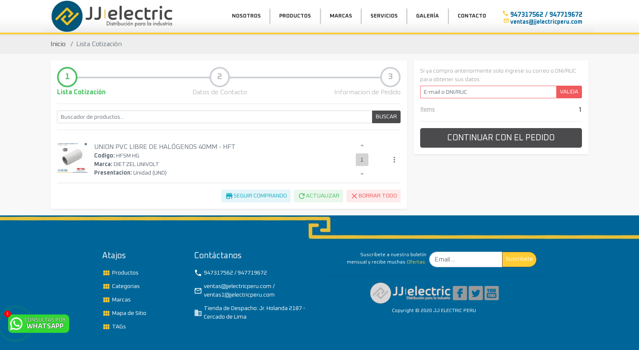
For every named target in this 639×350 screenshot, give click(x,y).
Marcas (116, 300)
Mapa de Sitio (124, 313)
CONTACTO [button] (472, 16)
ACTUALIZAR (318, 196)
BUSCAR (386, 117)
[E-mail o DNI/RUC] (488, 92)
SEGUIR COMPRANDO (256, 196)
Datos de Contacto (219, 92)
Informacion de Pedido (367, 92)
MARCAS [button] (341, 16)
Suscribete (519, 259)
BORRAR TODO (373, 196)
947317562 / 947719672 (230, 273)
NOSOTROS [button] (246, 16)
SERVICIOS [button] (384, 16)
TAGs (114, 327)
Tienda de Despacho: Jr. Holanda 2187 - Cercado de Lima (249, 313)
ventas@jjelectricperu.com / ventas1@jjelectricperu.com (234, 291)
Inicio (58, 44)
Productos (120, 273)
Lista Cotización (81, 92)
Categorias (121, 286)
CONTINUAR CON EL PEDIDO (501, 138)
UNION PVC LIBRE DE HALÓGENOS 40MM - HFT (165, 147)
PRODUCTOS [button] (295, 16)
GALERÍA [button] (427, 16)
